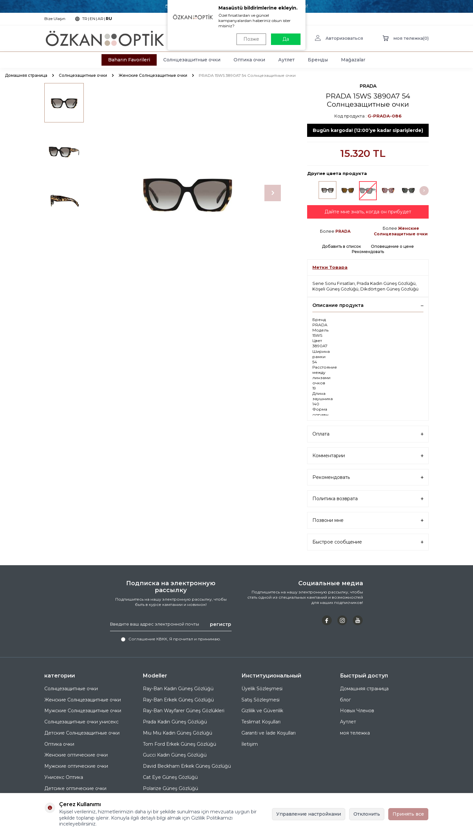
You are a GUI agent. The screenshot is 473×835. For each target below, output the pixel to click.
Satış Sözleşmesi (260, 700)
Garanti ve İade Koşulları (268, 733)
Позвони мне (367, 520)
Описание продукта (367, 305)
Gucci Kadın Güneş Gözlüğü (175, 755)
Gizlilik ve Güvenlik (262, 711)
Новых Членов (357, 711)
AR (100, 18)
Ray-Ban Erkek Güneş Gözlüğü (178, 700)
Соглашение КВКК (147, 638)
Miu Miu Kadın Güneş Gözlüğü (177, 733)
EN (92, 18)
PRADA (368, 86)
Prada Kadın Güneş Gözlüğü (386, 283)
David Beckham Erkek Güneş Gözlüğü (187, 766)
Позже (251, 39)
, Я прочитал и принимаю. (171, 639)
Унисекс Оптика (63, 777)
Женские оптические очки (76, 755)
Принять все (408, 814)
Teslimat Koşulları (261, 722)
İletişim (249, 744)
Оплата (367, 434)
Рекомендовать (368, 251)
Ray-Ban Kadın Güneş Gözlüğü (178, 689)
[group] (187, 193)
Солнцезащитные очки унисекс (81, 722)
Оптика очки (249, 60)
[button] (272, 193)
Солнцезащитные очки (191, 60)
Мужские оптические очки (76, 766)
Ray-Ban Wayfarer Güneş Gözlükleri (183, 711)
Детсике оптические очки (75, 788)
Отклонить (366, 814)
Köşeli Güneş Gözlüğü (335, 288)
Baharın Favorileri (129, 60)
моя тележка (355, 733)
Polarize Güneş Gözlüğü (170, 788)
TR (84, 18)
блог (345, 700)
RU (109, 18)
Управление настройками (308, 814)
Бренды (318, 60)
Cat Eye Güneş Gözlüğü (170, 777)
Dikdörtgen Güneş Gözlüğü (389, 288)
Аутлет (286, 60)
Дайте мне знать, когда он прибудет (368, 212)
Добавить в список (341, 246)
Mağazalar (353, 60)
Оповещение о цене (392, 246)
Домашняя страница (26, 75)
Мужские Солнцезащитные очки (82, 711)
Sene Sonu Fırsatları (333, 283)
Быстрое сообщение (367, 542)
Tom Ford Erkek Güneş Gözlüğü (179, 744)
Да (285, 39)
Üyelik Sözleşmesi (261, 689)
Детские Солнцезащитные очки (82, 733)
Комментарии (367, 456)
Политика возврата (367, 499)
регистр (220, 624)
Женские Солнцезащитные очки (153, 75)
